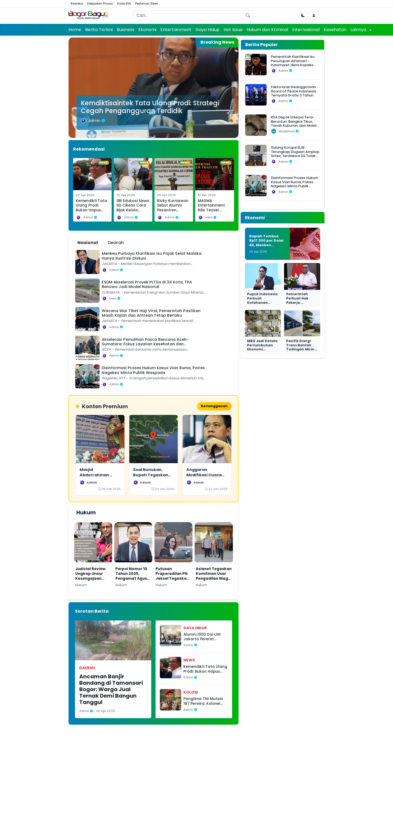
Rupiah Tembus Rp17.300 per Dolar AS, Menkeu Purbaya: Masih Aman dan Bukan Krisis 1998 (266, 247)
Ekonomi (147, 30)
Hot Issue (233, 30)
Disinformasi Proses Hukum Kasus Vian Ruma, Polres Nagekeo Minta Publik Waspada (294, 183)
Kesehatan (335, 30)
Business (125, 30)
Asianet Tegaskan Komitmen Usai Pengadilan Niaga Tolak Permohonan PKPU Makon (214, 574)
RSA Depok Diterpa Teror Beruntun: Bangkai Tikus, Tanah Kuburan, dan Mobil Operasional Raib (293, 123)
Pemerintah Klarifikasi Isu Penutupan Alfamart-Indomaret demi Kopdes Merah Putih (293, 62)
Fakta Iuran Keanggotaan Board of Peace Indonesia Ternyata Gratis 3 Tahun (293, 91)
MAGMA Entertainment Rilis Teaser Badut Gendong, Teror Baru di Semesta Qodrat (213, 212)
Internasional (306, 30)
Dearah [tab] (116, 242)
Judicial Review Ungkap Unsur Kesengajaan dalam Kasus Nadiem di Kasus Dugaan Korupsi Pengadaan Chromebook (91, 574)
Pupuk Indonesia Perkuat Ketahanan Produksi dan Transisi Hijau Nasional (262, 304)
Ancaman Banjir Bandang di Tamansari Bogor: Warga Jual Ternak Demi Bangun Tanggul (111, 690)
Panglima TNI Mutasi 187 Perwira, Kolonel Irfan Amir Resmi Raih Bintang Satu (203, 702)
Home (75, 30)
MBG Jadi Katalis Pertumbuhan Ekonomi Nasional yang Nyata (262, 349)
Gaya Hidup (207, 30)
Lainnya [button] (358, 30)
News (189, 661)
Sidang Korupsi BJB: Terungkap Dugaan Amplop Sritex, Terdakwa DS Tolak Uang (295, 153)
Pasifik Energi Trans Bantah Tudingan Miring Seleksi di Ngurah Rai (302, 349)
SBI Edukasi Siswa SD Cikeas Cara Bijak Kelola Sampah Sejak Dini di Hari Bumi (132, 210)
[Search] (186, 15)
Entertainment (175, 30)
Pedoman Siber (146, 3)
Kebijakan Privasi (100, 3)
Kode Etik (124, 3)
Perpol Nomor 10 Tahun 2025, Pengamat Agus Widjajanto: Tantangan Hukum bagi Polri (132, 574)
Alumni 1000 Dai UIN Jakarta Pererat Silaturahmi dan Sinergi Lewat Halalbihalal (202, 637)
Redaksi (77, 3)
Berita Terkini (99, 30)
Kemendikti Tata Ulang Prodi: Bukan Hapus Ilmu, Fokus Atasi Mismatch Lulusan (92, 212)
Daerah (87, 668)
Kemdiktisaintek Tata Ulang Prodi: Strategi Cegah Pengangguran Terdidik (150, 107)
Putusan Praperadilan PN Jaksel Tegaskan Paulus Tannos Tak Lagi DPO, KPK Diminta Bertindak (173, 574)
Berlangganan (213, 406)
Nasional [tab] (87, 242)
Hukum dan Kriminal (267, 30)
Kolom (190, 693)
